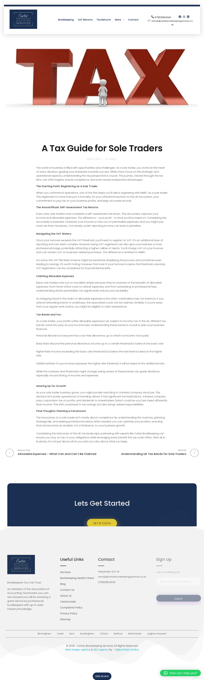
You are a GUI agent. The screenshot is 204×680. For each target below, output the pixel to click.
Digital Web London (127, 652)
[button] (180, 673)
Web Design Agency (77, 652)
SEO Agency (101, 652)
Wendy (113, 159)
